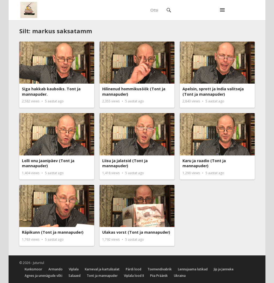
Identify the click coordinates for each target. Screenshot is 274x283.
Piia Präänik (159, 275)
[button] (222, 10)
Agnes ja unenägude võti (43, 275)
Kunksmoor (33, 269)
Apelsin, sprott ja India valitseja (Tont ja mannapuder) (213, 91)
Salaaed (74, 275)
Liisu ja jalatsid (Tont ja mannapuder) (125, 163)
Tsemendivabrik (159, 269)
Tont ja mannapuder (102, 275)
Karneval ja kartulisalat (102, 269)
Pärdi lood (133, 269)
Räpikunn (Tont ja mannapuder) (52, 232)
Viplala (74, 269)
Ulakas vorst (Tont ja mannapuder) (136, 232)
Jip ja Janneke (224, 269)
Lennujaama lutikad (193, 269)
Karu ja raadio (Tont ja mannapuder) (204, 163)
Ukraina (180, 275)
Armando (55, 269)
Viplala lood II (134, 275)
